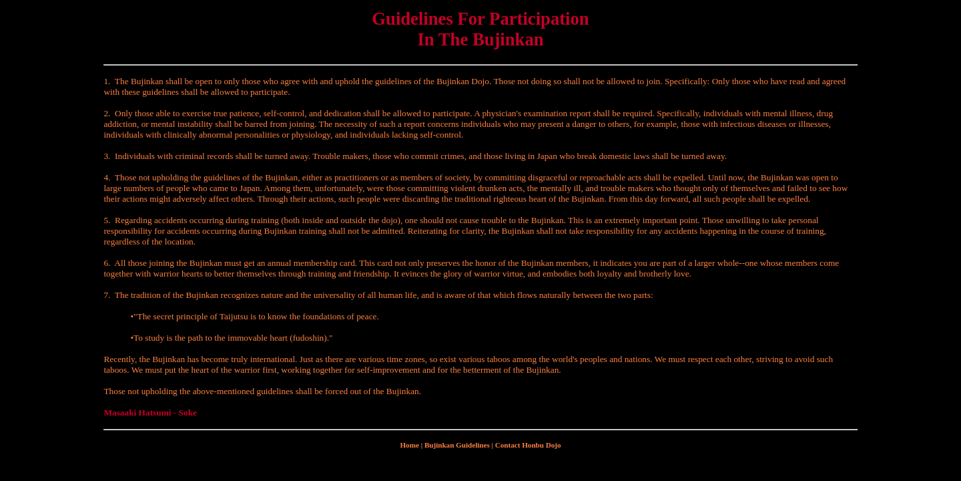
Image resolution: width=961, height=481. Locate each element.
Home (409, 445)
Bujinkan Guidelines (457, 445)
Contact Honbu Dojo (528, 445)
